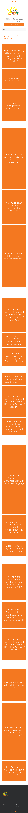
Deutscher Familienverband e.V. (18, 804)
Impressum (16, 806)
